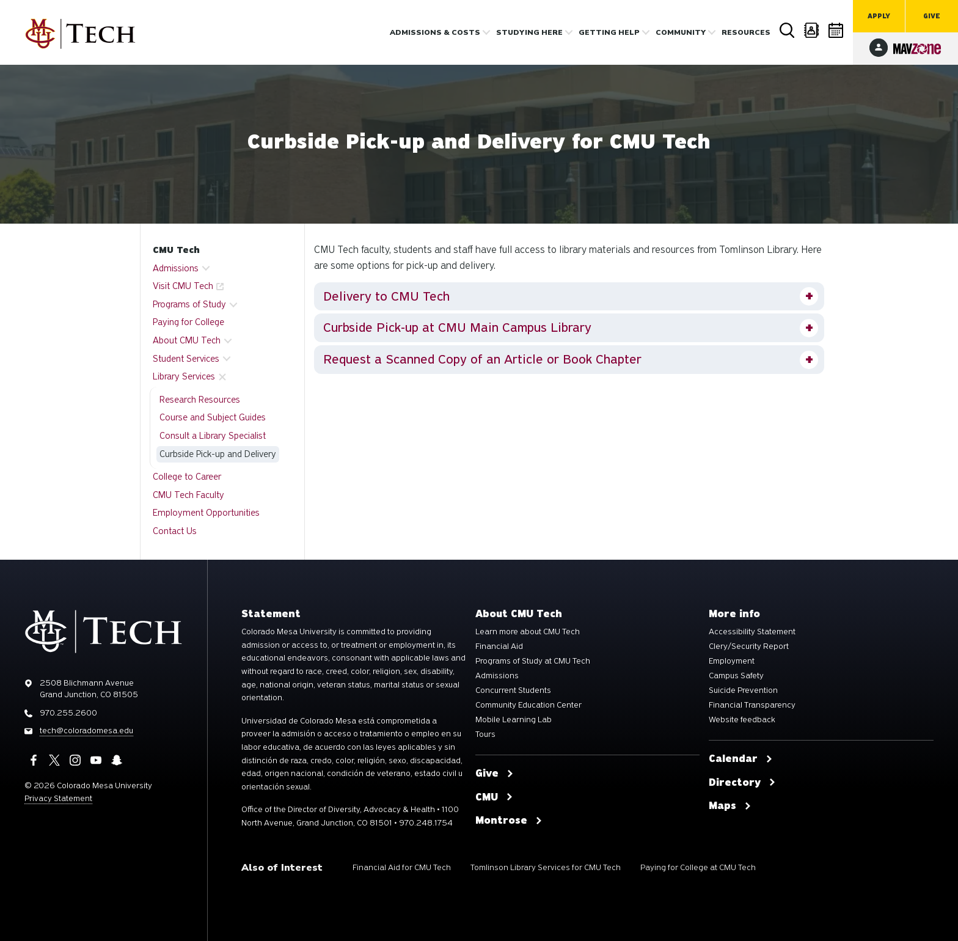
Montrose (509, 820)
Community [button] (681, 32)
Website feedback (742, 720)
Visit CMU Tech (183, 285)
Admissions (497, 676)
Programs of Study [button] (189, 304)
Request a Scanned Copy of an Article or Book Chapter (482, 359)
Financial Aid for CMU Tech (402, 867)
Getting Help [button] (609, 32)
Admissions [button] (176, 268)
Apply (879, 16)
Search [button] (787, 30)
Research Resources (199, 399)
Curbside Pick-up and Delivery (217, 454)
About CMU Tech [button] (187, 340)
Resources (746, 32)
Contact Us (175, 530)
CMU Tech (176, 249)
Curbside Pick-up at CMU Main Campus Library (457, 327)
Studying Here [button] (529, 32)
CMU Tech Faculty (188, 494)
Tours (485, 734)
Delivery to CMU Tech (386, 296)
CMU (494, 797)
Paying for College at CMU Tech (698, 867)
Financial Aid (499, 646)
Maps (730, 805)
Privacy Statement (58, 798)
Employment (732, 661)
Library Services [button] (184, 376)
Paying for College (188, 322)
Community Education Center (528, 705)
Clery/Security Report (749, 646)
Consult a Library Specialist (212, 435)
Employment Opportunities (206, 512)
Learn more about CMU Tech (527, 632)
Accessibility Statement (752, 632)
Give (931, 16)
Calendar (836, 30)
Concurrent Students (513, 690)
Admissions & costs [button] (435, 32)
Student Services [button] (186, 358)
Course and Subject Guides (212, 417)
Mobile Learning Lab (513, 720)
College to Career (187, 476)
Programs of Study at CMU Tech (532, 661)
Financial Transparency (752, 705)
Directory (812, 30)
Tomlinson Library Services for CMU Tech (545, 867)
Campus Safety (736, 676)
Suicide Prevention (743, 690)
